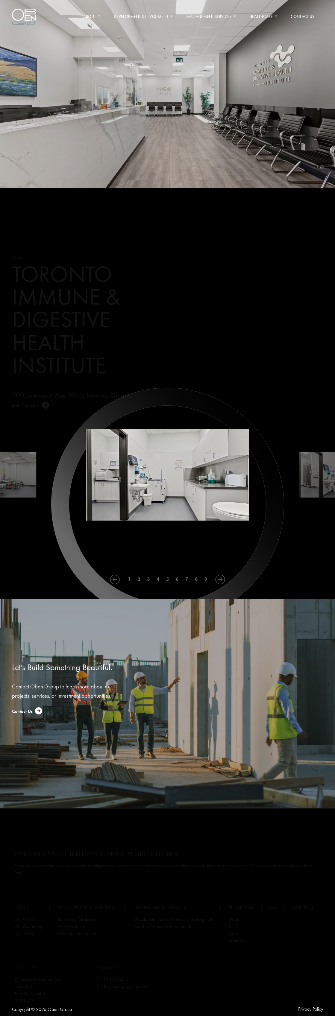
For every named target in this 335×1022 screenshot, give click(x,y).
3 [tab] (148, 579)
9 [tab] (205, 579)
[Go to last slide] (115, 579)
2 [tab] (138, 579)
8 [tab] (196, 579)
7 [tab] (186, 579)
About (92, 16)
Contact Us (302, 16)
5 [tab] (167, 579)
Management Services (211, 16)
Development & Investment (144, 16)
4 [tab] (158, 579)
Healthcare (263, 16)
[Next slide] (220, 579)
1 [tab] (129, 579)
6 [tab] (177, 579)
